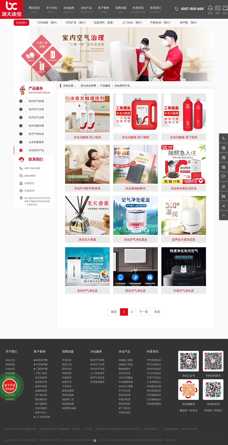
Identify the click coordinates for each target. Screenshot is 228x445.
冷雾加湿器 (124, 412)
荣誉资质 (10, 364)
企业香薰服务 (36, 142)
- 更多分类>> (40, 412)
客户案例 (103, 10)
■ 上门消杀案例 (42, 417)
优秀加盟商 (68, 395)
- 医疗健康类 (40, 403)
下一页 (143, 311)
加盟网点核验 (69, 408)
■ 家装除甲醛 (41, 360)
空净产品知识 (154, 377)
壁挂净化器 (124, 395)
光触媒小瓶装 (126, 360)
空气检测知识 (154, 360)
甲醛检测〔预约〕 (161, 22)
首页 (114, 311)
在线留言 (29, 183)
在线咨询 (29, 190)
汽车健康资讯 (154, 395)
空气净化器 (124, 390)
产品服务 (105, 85)
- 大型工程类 (40, 373)
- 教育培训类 (40, 386)
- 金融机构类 (40, 390)
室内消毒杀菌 (36, 125)
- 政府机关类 (40, 382)
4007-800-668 (32, 168)
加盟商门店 (68, 399)
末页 (157, 311)
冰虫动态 (10, 368)
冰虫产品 (86, 10)
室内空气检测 (36, 101)
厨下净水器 (124, 408)
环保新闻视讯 (154, 403)
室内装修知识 (154, 390)
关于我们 (11, 351)
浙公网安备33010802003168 (80, 440)
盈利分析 (67, 368)
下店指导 (67, 386)
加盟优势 (67, 373)
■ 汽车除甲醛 (41, 364)
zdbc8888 (29, 175)
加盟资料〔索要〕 (105, 22)
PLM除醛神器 (126, 382)
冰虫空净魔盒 (126, 377)
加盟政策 (67, 377)
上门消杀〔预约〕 (133, 22)
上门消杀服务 (97, 373)
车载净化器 (124, 399)
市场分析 (67, 360)
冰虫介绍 (10, 360)
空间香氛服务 (97, 382)
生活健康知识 (154, 399)
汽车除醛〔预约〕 (48, 22)
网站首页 (34, 10)
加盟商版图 (68, 403)
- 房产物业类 (40, 395)
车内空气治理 (36, 117)
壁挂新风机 (124, 403)
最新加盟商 (68, 390)
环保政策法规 (154, 386)
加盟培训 (67, 382)
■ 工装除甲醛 (41, 368)
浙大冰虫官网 (88, 85)
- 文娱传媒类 (40, 408)
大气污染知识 (154, 373)
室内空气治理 (36, 109)
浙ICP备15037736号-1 (51, 440)
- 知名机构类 (40, 377)
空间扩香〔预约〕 (76, 22)
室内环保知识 (154, 368)
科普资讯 (138, 10)
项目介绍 (67, 364)
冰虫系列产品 (36, 150)
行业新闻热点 (154, 382)
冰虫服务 (69, 10)
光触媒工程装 (126, 364)
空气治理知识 (154, 364)
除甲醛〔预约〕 (189, 22)
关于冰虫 (51, 10)
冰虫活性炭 (124, 373)
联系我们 (155, 10)
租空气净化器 (36, 133)
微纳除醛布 (124, 368)
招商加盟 (121, 10)
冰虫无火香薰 (126, 386)
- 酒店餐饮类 (40, 399)
